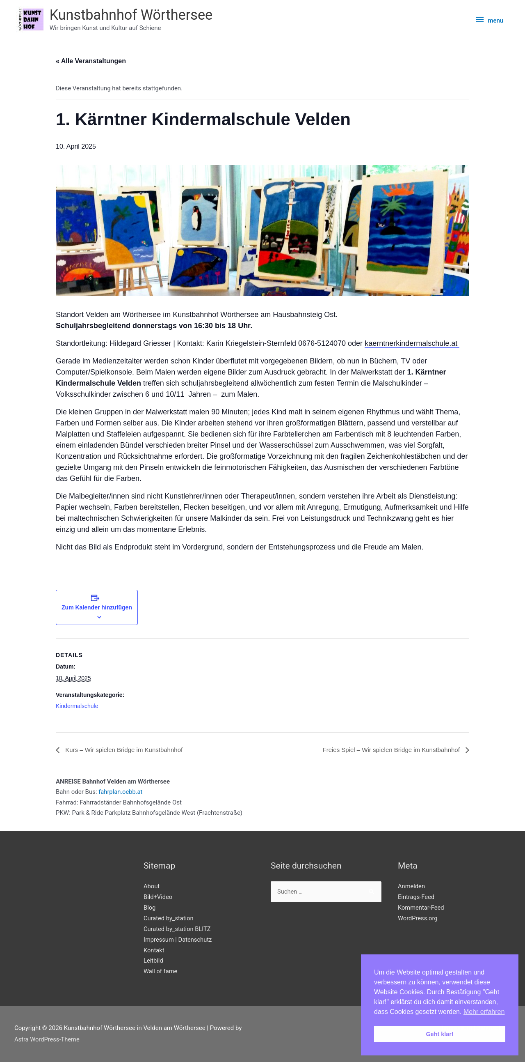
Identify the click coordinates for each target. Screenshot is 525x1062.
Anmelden (412, 886)
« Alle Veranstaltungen (91, 61)
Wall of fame (161, 971)
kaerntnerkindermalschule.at (412, 344)
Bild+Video (158, 897)
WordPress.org (418, 918)
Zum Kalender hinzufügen (97, 607)
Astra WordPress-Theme (47, 1040)
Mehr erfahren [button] (484, 1011)
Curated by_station (169, 918)
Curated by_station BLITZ (178, 929)
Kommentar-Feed (421, 907)
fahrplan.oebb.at (121, 792)
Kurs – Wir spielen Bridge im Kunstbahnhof (127, 750)
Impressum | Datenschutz (178, 939)
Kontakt (154, 950)
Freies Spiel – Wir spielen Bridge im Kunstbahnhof (387, 750)
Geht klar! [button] (439, 1034)
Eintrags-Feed (416, 897)
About (152, 886)
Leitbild (154, 961)
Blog (150, 907)
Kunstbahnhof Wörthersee (133, 15)
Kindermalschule (77, 706)
